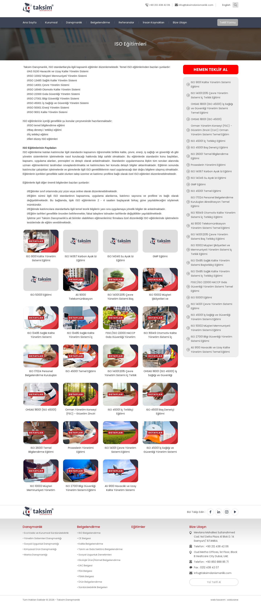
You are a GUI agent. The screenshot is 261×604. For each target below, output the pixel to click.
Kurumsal (51, 22)
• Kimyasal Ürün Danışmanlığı (40, 549)
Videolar (231, 13)
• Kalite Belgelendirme (90, 543)
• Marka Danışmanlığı (35, 554)
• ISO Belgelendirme (89, 533)
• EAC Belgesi (84, 565)
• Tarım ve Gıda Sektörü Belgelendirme (100, 549)
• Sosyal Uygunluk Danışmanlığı (41, 543)
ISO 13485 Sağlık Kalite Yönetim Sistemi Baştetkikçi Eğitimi (41, 335)
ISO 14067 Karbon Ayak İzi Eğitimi (81, 258)
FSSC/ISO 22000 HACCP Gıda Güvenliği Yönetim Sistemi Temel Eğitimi (120, 335)
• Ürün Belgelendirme (89, 582)
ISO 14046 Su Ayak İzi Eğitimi (120, 258)
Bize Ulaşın (180, 22)
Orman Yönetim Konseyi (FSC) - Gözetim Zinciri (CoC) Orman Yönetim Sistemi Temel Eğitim (80, 411)
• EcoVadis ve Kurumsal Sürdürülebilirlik (46, 533)
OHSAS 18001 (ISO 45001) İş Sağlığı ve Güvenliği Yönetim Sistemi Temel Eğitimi (160, 373)
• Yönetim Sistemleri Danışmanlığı (42, 538)
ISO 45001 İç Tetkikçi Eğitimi (120, 411)
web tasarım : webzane (224, 599)
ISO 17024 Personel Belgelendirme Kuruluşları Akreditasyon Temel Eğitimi (41, 373)
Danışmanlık (74, 22)
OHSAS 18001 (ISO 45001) (41, 409)
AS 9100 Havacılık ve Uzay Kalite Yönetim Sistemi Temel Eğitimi (120, 488)
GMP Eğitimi (160, 256)
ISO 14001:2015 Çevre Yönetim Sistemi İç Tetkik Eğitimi (120, 373)
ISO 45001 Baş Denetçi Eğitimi (160, 411)
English (226, 5)
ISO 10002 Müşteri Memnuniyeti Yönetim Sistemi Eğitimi (41, 488)
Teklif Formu (228, 22)
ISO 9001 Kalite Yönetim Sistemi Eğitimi (41, 258)
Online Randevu (176, 13)
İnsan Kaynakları (153, 22)
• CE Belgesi (84, 538)
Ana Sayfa (29, 22)
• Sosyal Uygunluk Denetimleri (94, 554)
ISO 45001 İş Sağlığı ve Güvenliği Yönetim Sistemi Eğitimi (160, 449)
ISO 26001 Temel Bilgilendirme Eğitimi (40, 449)
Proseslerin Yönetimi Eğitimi (81, 449)
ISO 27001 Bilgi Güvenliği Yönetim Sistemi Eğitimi (81, 488)
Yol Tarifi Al (214, 582)
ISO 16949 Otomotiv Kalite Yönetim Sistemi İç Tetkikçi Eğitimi (160, 335)
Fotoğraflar (214, 13)
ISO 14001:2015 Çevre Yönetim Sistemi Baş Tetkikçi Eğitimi (120, 296)
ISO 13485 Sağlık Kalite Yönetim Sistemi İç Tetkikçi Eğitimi (80, 335)
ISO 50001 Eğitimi (40, 295)
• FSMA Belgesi (85, 576)
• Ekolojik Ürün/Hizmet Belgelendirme (99, 560)
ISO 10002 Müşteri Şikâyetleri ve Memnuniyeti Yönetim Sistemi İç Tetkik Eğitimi (160, 296)
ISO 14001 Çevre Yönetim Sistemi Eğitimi (120, 449)
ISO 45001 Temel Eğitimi (81, 371)
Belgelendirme (100, 22)
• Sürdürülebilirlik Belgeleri (92, 587)
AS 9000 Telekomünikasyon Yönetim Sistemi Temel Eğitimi (81, 296)
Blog (157, 13)
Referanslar (126, 22)
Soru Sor (196, 13)
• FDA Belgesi (84, 571)
